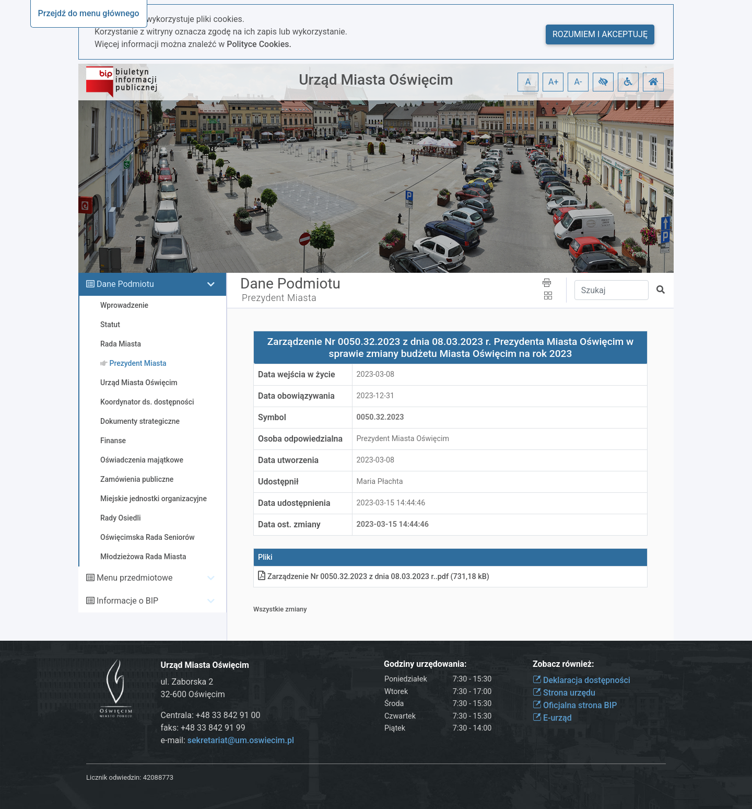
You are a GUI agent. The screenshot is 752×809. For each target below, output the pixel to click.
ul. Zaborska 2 (187, 682)
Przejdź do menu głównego (88, 13)
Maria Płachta (380, 481)
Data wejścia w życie (296, 374)
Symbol (272, 417)
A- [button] (578, 82)
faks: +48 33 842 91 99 (203, 728)
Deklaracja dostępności (581, 680)
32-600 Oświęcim (193, 694)
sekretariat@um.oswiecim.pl (240, 740)
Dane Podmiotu (125, 284)
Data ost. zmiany (289, 524)
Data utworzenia (288, 460)
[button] (603, 82)
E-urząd (552, 718)
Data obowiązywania (296, 396)
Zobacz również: (563, 664)
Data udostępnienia (294, 503)
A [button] (528, 82)
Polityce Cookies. (259, 44)
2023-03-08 (376, 374)
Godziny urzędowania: (425, 664)
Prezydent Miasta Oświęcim (403, 438)
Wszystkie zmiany (280, 609)
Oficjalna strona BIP (575, 705)
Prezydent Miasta (279, 298)
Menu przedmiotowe (135, 578)
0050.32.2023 (380, 417)
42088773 (158, 777)
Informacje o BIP (127, 601)
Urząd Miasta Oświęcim (376, 79)
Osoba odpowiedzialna (300, 439)
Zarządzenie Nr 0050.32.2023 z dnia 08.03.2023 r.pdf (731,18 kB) (373, 576)
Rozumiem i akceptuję (600, 34)
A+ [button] (553, 82)
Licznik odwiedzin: (113, 777)
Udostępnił (278, 482)
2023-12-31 (376, 395)
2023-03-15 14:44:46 (391, 503)
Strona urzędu (564, 693)
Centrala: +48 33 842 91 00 (211, 715)
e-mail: (227, 740)
